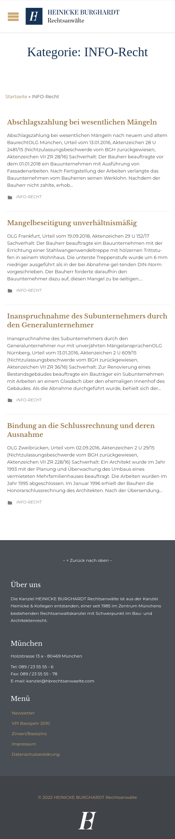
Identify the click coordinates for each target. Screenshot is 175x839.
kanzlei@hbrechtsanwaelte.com (60, 681)
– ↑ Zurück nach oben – (87, 560)
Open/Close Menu (13, 16)
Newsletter (23, 713)
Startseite (16, 96)
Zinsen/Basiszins (29, 733)
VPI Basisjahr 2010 (31, 723)
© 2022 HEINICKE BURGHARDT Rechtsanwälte (87, 797)
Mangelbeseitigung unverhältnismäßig (72, 223)
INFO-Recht (28, 196)
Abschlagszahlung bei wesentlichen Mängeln (82, 122)
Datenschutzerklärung (36, 754)
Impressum (24, 743)
